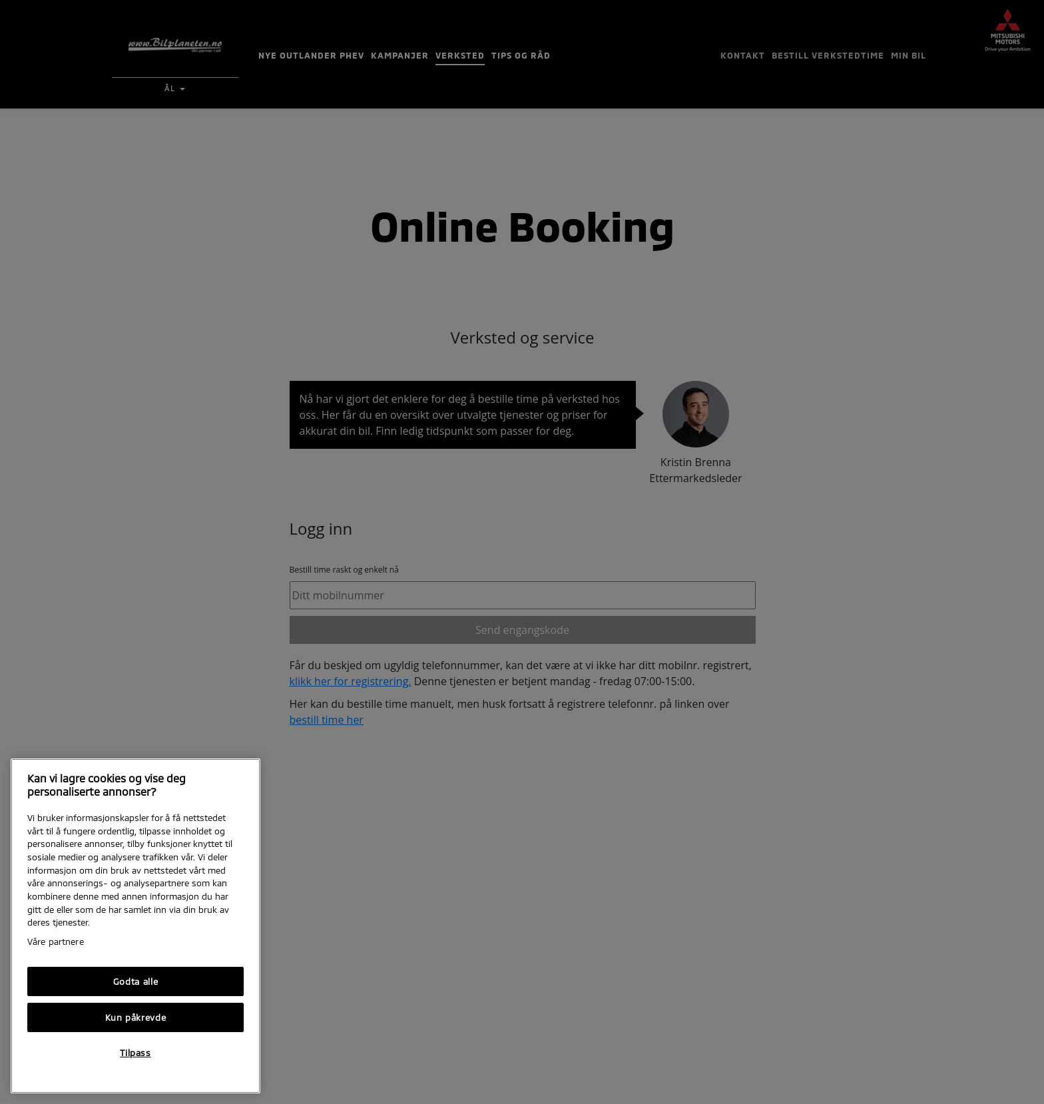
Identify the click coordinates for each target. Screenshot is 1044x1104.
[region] (135, 925)
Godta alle (135, 981)
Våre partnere (55, 941)
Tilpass (135, 1052)
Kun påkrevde (135, 1017)
